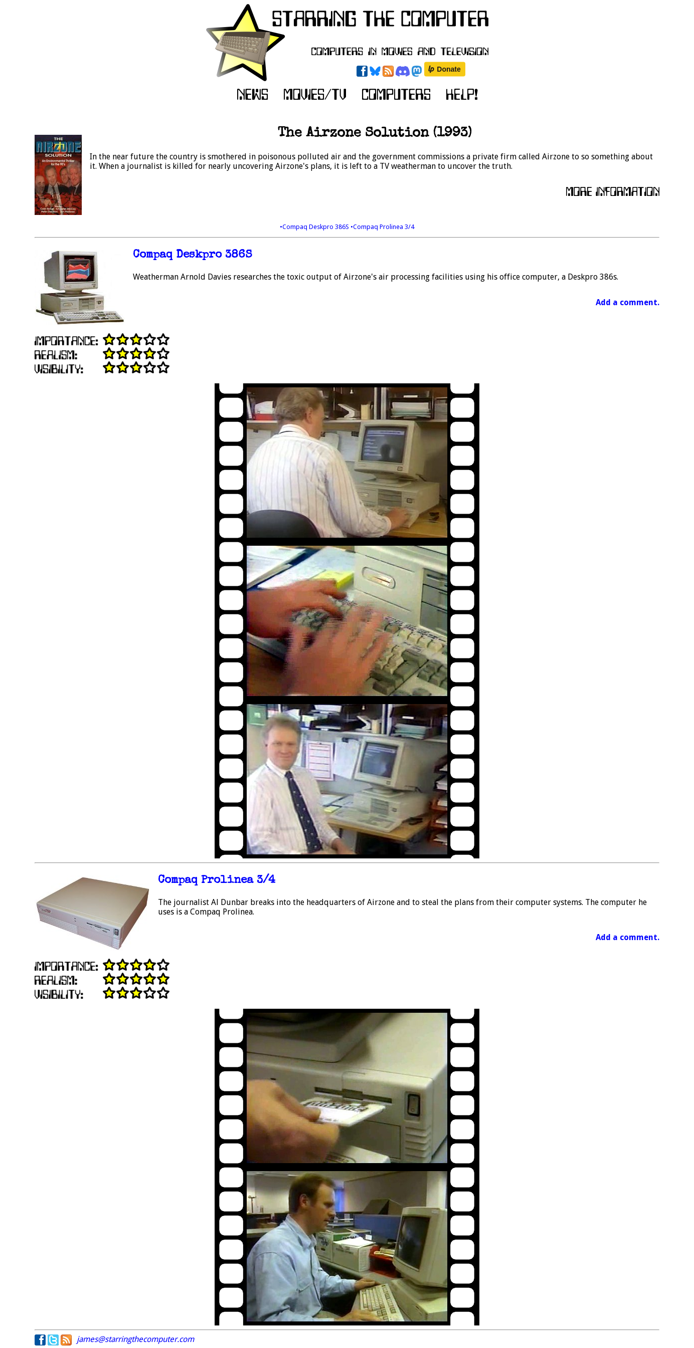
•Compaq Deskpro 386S (315, 227)
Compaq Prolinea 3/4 (216, 880)
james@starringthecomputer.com (135, 1339)
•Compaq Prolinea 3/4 (382, 227)
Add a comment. (627, 302)
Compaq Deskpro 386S (192, 255)
